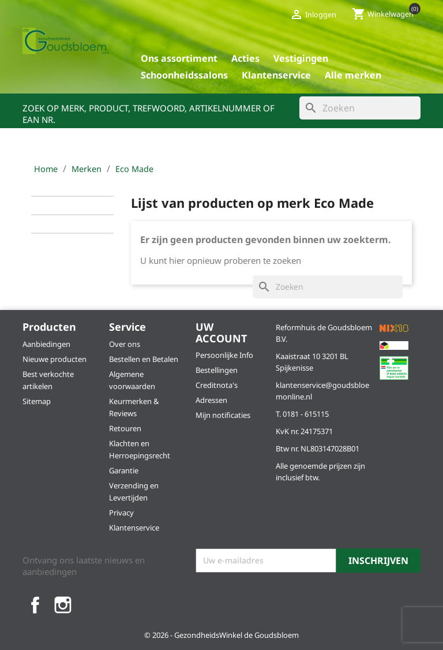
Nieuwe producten (54, 359)
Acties (245, 58)
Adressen (211, 400)
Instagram (62, 605)
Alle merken (353, 75)
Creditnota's (217, 385)
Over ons (124, 344)
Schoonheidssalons (184, 75)
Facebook (35, 605)
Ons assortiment (179, 58)
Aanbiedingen (46, 344)
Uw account (221, 332)
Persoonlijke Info (224, 355)
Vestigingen (300, 58)
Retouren (125, 428)
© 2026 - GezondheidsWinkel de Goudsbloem (221, 635)
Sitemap (36, 401)
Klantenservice (276, 75)
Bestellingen (217, 370)
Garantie (123, 470)
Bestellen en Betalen (143, 359)
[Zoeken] (360, 107)
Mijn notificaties (223, 415)
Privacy (121, 512)
